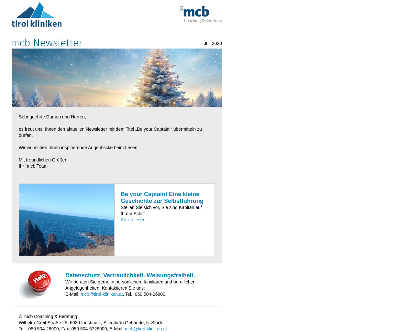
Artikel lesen (133, 219)
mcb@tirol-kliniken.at (102, 294)
